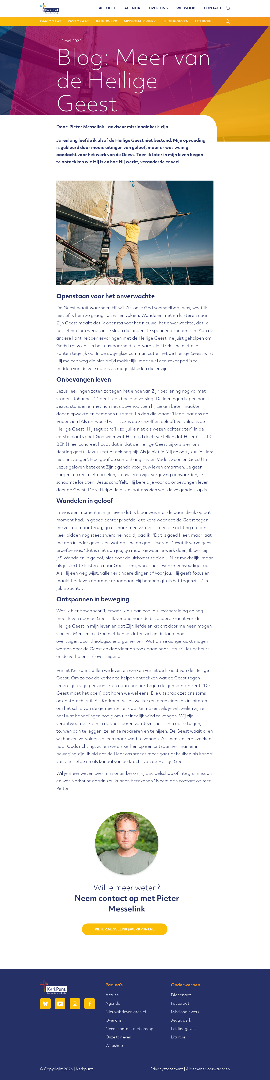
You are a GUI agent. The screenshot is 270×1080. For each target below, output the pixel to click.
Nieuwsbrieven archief (125, 1012)
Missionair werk (140, 21)
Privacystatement (166, 1069)
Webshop (185, 8)
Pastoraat (78, 21)
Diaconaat (50, 21)
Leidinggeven (175, 21)
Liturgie (203, 21)
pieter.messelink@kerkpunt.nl (125, 929)
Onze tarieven (118, 1037)
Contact (212, 8)
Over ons (158, 8)
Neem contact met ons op (129, 1029)
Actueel (107, 8)
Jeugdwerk (106, 21)
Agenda (132, 8)
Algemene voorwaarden (208, 1069)
